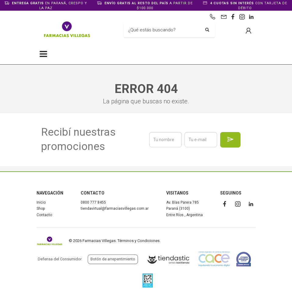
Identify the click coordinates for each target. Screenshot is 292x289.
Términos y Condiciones (139, 240)
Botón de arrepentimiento (112, 259)
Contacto (44, 215)
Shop (41, 208)
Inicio (41, 202)
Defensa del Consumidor (60, 259)
